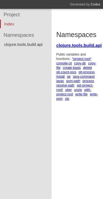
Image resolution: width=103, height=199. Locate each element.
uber (68, 90)
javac (60, 81)
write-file (81, 94)
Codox (95, 4)
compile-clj (64, 63)
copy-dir (80, 63)
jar (69, 76)
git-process (87, 72)
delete (87, 68)
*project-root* (81, 59)
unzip (78, 90)
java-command (84, 76)
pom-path (73, 81)
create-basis (72, 68)
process (88, 81)
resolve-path (65, 85)
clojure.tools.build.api (79, 45)
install (60, 76)
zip (67, 99)
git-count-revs (66, 72)
